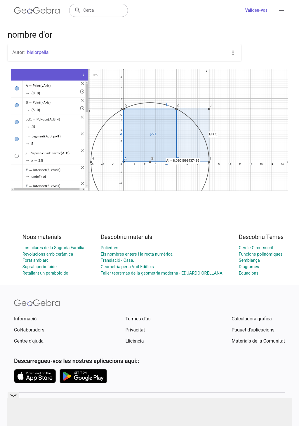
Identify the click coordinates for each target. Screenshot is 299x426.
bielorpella (38, 52)
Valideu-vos (256, 10)
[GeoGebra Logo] (37, 10)
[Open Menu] (281, 10)
